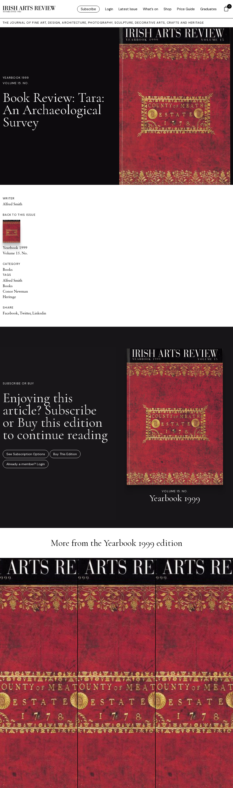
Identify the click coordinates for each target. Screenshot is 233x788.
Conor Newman (15, 291)
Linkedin (39, 313)
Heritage (9, 296)
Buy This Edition (65, 454)
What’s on (150, 9)
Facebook (10, 313)
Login (109, 9)
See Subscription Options (25, 454)
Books (8, 269)
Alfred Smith (12, 204)
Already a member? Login (25, 464)
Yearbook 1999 (16, 78)
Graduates (208, 9)
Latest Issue (128, 9)
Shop (168, 9)
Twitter (25, 313)
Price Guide (186, 9)
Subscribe (88, 9)
